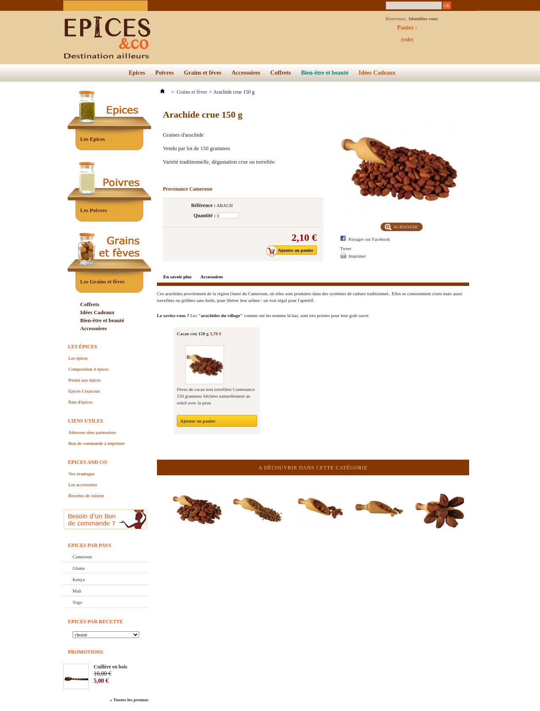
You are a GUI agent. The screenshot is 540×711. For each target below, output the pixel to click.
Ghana (79, 568)
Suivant (467, 500)
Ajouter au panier (198, 420)
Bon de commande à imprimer (96, 443)
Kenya (79, 579)
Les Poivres (93, 210)
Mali (77, 590)
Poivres (164, 73)
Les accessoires (82, 484)
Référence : (203, 205)
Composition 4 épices (88, 369)
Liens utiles (85, 421)
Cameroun (82, 556)
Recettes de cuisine (86, 495)
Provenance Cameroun (187, 189)
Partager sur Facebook (369, 239)
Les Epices (92, 139)
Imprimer (357, 256)
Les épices (82, 347)
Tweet (345, 248)
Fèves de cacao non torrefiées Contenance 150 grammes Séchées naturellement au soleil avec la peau (216, 396)
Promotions (85, 652)
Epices (137, 73)
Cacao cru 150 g (192, 333)
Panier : (407, 29)
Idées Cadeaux (377, 73)
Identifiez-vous (423, 18)
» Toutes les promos (129, 699)
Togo (77, 602)
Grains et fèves (202, 73)
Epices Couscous (84, 390)
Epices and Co (87, 462)
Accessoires (246, 73)
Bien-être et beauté (324, 73)
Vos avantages (81, 473)
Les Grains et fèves (102, 281)
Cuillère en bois (110, 667)
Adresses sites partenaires (92, 432)
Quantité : (205, 215)
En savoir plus (177, 276)
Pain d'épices (80, 401)
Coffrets (280, 73)
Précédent (159, 500)
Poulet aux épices (84, 379)
